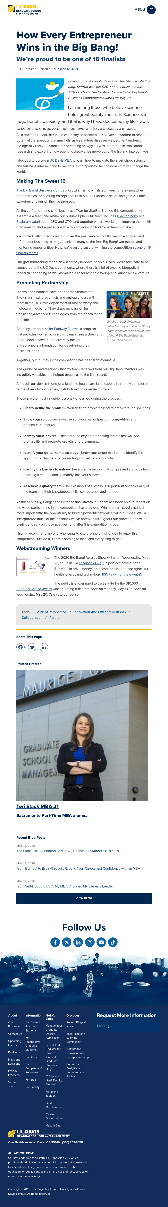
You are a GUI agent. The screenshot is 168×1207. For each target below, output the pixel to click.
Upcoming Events (14, 1043)
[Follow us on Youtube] (101, 942)
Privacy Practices (14, 1073)
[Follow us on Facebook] (55, 942)
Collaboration (32, 617)
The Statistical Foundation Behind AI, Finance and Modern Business (67, 851)
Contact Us (15, 1034)
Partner (55, 617)
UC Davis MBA (61, 160)
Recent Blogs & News (76, 1024)
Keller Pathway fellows (61, 329)
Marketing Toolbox (52, 1094)
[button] (145, 9)
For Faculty (32, 1087)
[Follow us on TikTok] (113, 942)
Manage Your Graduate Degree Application (54, 1031)
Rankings (14, 1052)
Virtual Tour (12, 1084)
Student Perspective (51, 612)
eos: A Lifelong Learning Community (75, 1038)
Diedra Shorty (127, 216)
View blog (84, 898)
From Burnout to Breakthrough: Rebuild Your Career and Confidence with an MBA (78, 868)
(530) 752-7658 (72, 1142)
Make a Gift (53, 1125)
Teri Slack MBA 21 (65, 69)
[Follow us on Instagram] (90, 942)
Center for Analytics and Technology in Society (75, 1070)
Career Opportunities (54, 1116)
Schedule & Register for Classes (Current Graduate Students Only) (53, 1057)
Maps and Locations (14, 1061)
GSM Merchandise (54, 1105)
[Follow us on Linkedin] (78, 942)
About (12, 1015)
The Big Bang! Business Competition (44, 190)
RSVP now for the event (120, 574)
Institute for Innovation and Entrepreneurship (77, 1053)
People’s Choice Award (34, 589)
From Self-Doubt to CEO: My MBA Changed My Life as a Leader (64, 886)
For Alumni (32, 1057)
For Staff (30, 1079)
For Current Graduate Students (32, 1026)
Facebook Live (90, 563)
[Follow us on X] (66, 942)
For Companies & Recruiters (33, 1068)
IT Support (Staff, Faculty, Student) (54, 1080)
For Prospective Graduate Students (32, 1044)
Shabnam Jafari (28, 222)
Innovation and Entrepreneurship (100, 612)
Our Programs (14, 1024)
